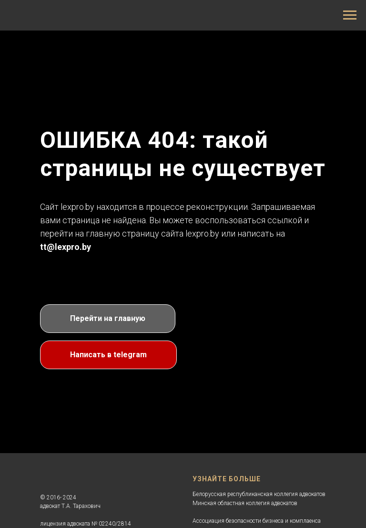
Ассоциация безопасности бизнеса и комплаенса (257, 521)
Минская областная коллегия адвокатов (245, 503)
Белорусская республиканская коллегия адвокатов (259, 494)
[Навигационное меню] (349, 15)
